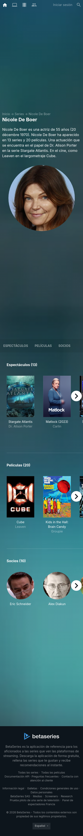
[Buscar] (79, 5)
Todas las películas (53, 772)
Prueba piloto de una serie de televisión (34, 800)
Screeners (51, 796)
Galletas (32, 788)
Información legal (13, 788)
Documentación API (17, 776)
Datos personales (41, 792)
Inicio (6, 114)
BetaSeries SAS (20, 796)
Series (19, 114)
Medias (37, 796)
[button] (20, 589)
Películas (43, 346)
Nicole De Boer (39, 114)
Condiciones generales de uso (59, 788)
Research (67, 796)
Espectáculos (15, 346)
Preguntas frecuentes (45, 776)
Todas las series (28, 772)
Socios (64, 346)
